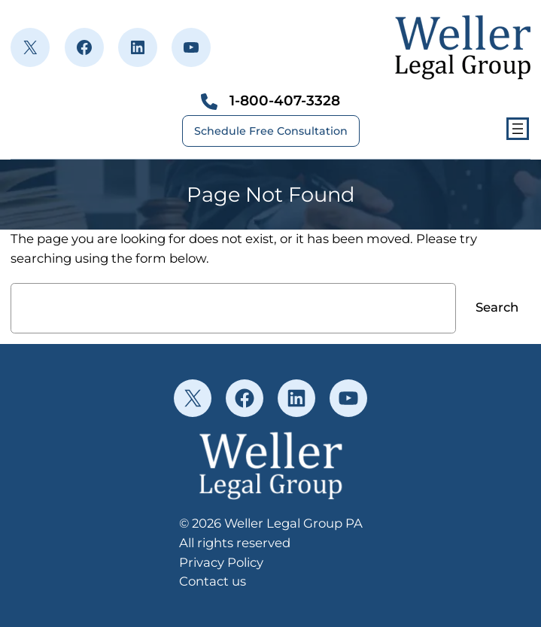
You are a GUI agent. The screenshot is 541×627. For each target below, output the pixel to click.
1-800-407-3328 (284, 100)
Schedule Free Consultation (271, 131)
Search (497, 307)
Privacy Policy (221, 562)
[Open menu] (518, 129)
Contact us (212, 581)
